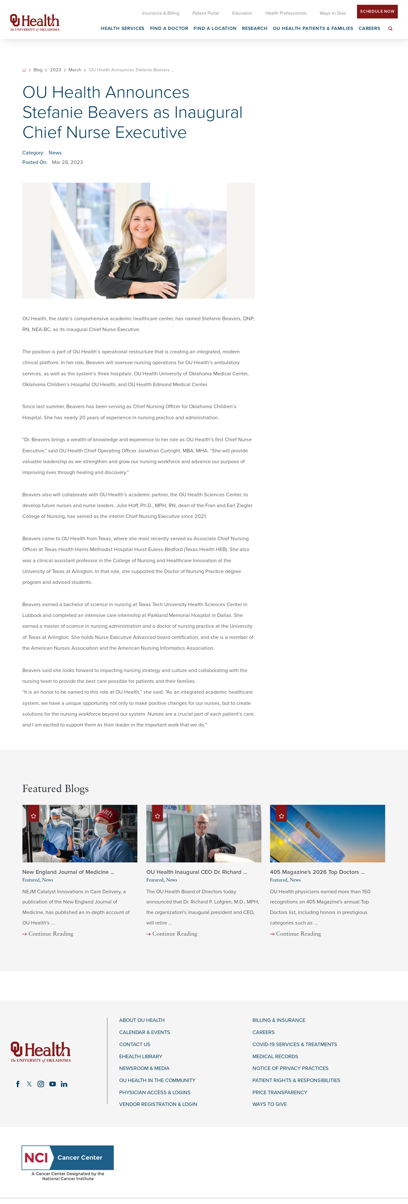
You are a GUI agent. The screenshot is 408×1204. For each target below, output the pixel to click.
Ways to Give (269, 1104)
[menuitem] (390, 32)
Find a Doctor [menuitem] (169, 28)
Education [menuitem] (242, 13)
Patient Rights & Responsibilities (296, 1081)
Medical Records (275, 1057)
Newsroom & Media (144, 1069)
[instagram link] (41, 1084)
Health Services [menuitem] (123, 28)
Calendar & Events (144, 1033)
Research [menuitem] (255, 28)
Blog (37, 70)
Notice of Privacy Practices (290, 1069)
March (75, 70)
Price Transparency (279, 1093)
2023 (55, 70)
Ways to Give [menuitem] (333, 13)
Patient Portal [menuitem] (206, 13)
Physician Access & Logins (155, 1093)
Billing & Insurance (278, 1020)
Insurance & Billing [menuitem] (160, 13)
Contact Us (134, 1045)
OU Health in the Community (157, 1081)
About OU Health (142, 1020)
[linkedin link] (64, 1084)
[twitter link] (29, 1084)
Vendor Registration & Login (158, 1104)
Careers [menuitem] (370, 28)
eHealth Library (140, 1057)
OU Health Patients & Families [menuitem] (313, 28)
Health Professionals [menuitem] (286, 13)
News (55, 153)
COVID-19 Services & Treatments (294, 1045)
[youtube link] (52, 1084)
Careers (263, 1033)
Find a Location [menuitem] (215, 28)
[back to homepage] (24, 70)
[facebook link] (18, 1084)
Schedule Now (377, 11)
